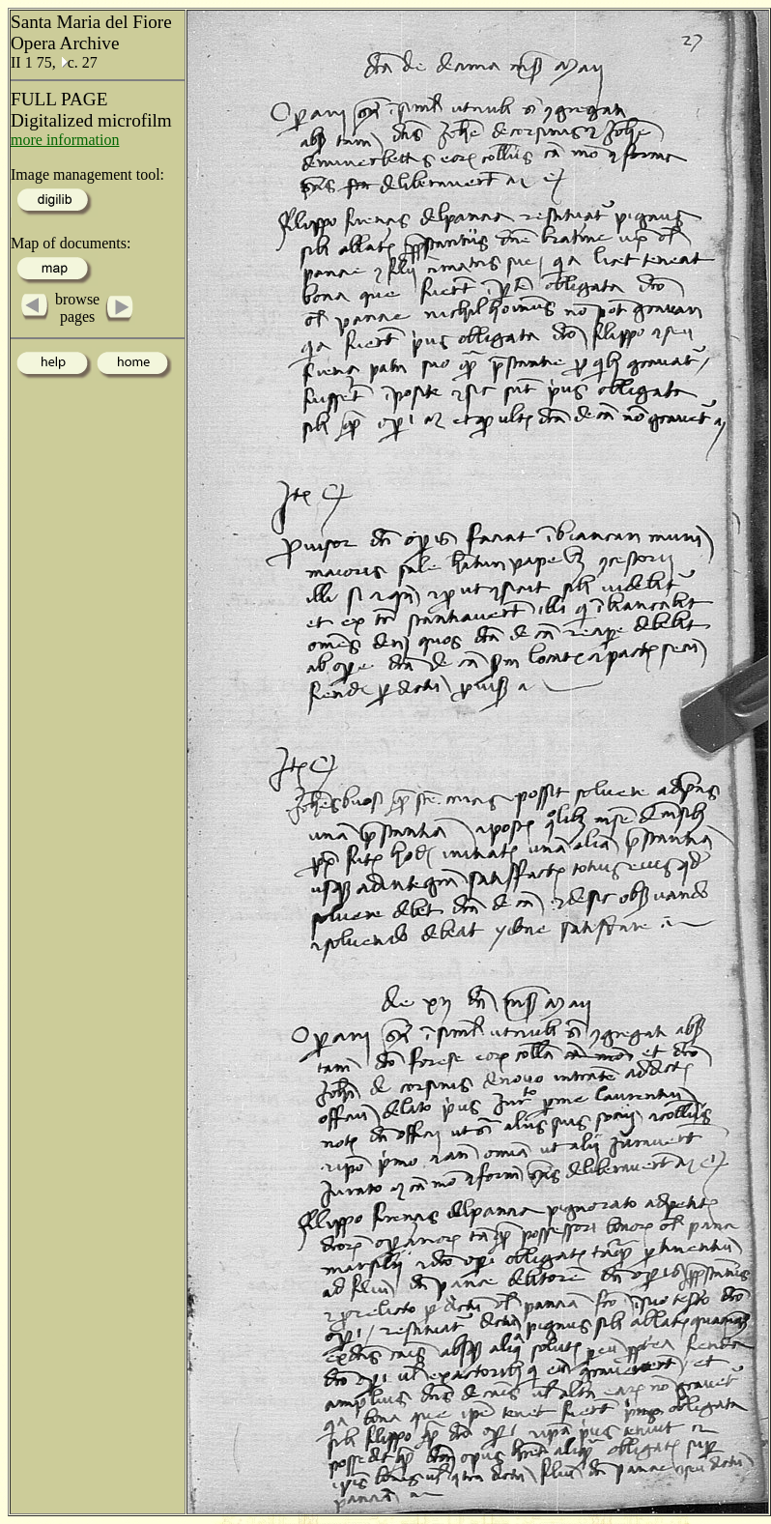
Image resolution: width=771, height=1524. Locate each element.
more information (65, 139)
